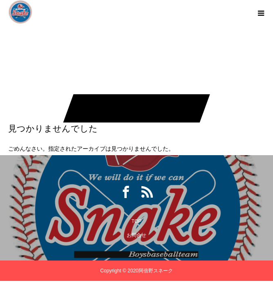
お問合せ (136, 235)
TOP (136, 221)
